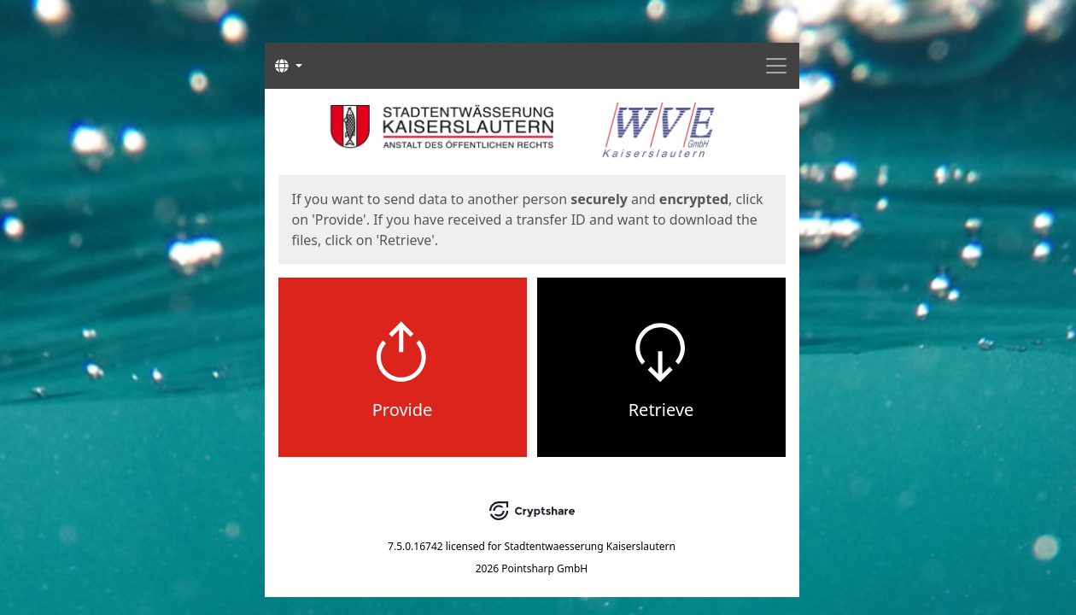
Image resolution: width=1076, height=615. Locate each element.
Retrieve (661, 409)
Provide (402, 409)
